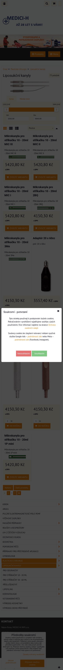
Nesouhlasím (23, 353)
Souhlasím (39, 353)
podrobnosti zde (35, 336)
